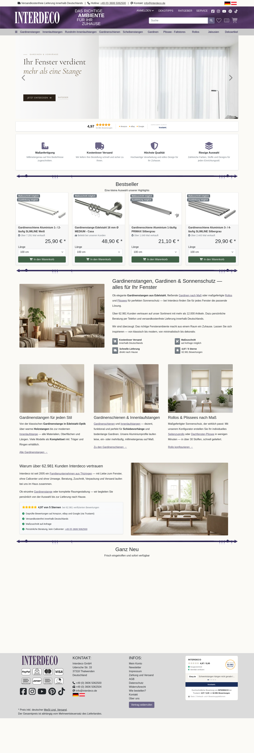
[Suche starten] (211, 20)
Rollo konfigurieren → (180, 447)
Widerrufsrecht (137, 686)
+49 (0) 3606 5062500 (113, 3)
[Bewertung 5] (215, 679)
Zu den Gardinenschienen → (110, 447)
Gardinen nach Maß (190, 295)
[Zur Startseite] (40, 660)
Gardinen (153, 32)
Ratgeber (185, 10)
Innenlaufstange (28, 434)
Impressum (135, 671)
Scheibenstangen (133, 32)
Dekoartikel (231, 32)
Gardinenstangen (30, 32)
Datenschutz (136, 683)
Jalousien (213, 32)
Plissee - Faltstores (174, 32)
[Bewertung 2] (209, 679)
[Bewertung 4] (213, 679)
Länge (21, 247)
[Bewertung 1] (208, 679)
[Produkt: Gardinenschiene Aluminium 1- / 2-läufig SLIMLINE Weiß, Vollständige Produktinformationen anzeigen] (42, 208)
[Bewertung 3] (211, 679)
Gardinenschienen (109, 32)
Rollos (195, 32)
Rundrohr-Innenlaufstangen (81, 32)
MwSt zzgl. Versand (55, 709)
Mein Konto (135, 663)
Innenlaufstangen (53, 32)
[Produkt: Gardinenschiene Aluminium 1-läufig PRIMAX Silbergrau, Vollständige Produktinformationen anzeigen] (155, 209)
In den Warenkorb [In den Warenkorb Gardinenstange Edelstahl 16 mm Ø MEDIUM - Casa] (98, 259)
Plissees (122, 300)
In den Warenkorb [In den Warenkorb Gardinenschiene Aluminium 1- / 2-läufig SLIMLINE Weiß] (42, 259)
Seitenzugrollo (176, 434)
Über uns (134, 698)
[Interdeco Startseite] (37, 17)
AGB (131, 679)
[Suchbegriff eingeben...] (178, 20)
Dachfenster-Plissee (202, 434)
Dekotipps (165, 10)
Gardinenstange (43, 491)
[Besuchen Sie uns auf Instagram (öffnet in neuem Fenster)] (218, 11)
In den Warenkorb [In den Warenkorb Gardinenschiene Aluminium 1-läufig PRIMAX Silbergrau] (155, 259)
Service (202, 10)
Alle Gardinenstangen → (33, 452)
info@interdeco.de (154, 3)
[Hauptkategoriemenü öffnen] (16, 32)
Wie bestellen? (137, 690)
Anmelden (145, 10)
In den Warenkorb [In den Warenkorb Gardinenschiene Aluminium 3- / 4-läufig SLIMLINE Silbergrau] (212, 259)
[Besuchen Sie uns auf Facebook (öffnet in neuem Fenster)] (212, 11)
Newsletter (135, 667)
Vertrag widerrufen (141, 704)
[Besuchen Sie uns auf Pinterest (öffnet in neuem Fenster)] (230, 11)
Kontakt (133, 694)
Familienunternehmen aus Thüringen (71, 473)
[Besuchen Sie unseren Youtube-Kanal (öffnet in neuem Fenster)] (224, 11)
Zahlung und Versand (141, 675)
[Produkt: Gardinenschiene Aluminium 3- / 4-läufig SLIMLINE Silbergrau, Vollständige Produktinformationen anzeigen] (212, 209)
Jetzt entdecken (39, 97)
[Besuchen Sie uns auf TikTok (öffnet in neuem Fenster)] (236, 11)
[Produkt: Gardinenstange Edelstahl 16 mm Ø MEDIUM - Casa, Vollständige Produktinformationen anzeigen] (98, 209)
